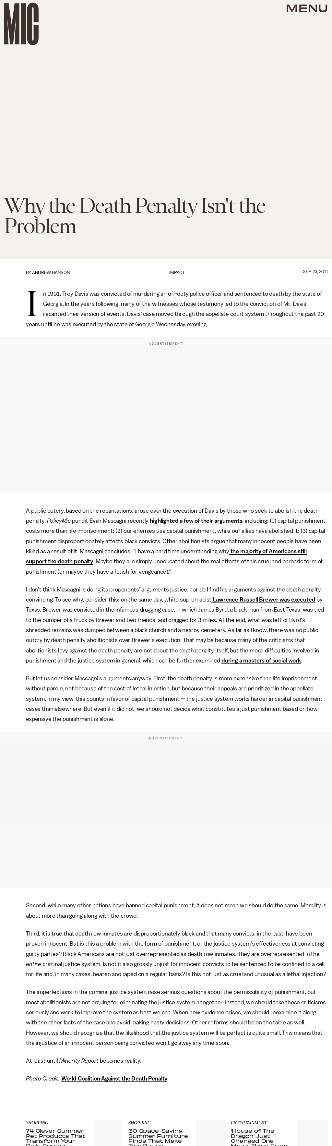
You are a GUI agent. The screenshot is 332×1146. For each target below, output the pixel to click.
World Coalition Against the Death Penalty (114, 1078)
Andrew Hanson (51, 272)
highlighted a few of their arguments (196, 521)
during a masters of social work (261, 660)
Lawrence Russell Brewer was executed (263, 600)
